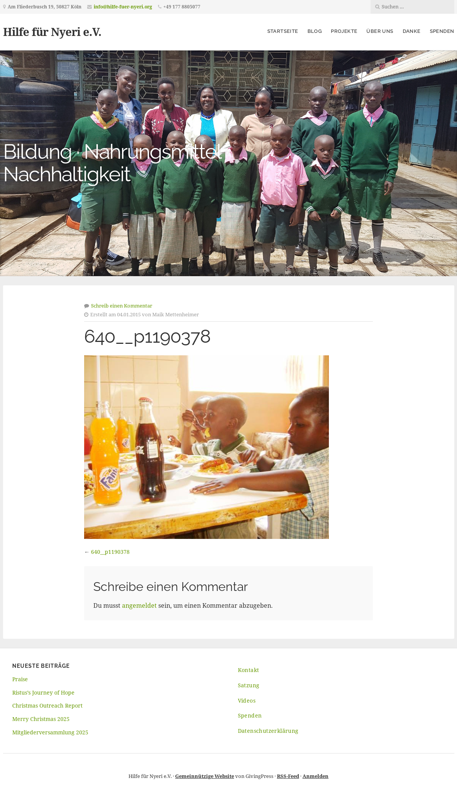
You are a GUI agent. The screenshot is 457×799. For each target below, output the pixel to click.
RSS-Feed (288, 776)
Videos (246, 700)
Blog (314, 31)
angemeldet (139, 605)
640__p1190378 (110, 551)
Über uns (379, 31)
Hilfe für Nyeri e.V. (52, 31)
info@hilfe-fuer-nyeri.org (123, 6)
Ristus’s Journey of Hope (43, 692)
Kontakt (248, 670)
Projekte (344, 31)
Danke (412, 31)
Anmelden (315, 776)
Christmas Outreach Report (47, 705)
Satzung (249, 685)
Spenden (442, 31)
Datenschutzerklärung (268, 730)
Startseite (282, 31)
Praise (20, 679)
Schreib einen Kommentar (121, 305)
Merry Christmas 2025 (41, 719)
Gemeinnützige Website (204, 776)
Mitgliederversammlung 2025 (50, 732)
